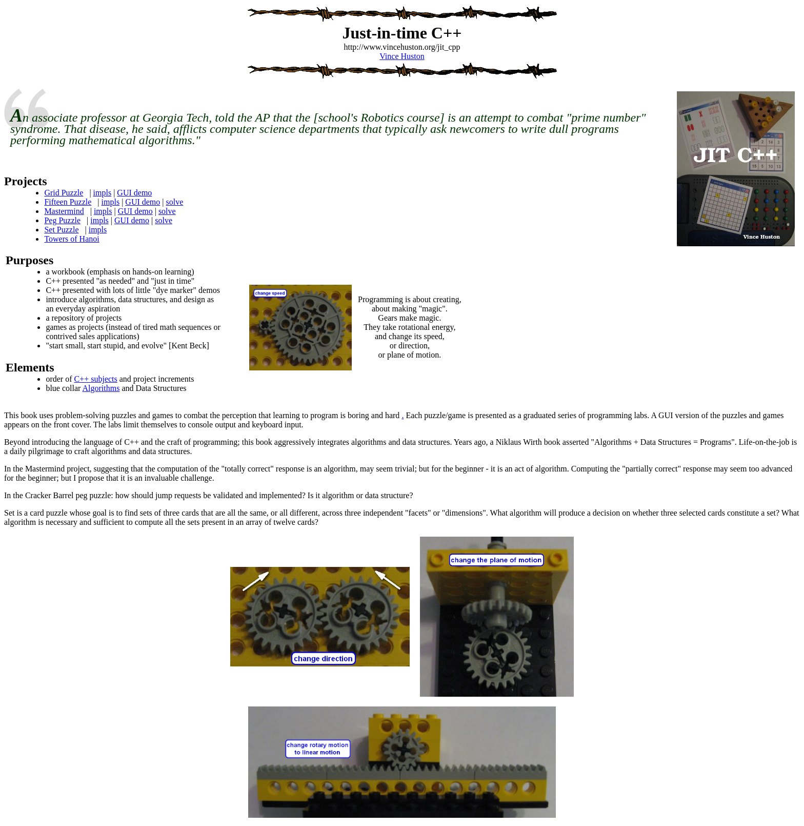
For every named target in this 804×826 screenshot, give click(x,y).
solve (175, 202)
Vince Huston (401, 56)
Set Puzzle (61, 229)
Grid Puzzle (63, 192)
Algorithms (100, 388)
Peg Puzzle (62, 220)
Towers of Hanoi (71, 238)
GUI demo (134, 192)
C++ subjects (95, 379)
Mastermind (64, 211)
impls (102, 192)
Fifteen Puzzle (67, 202)
